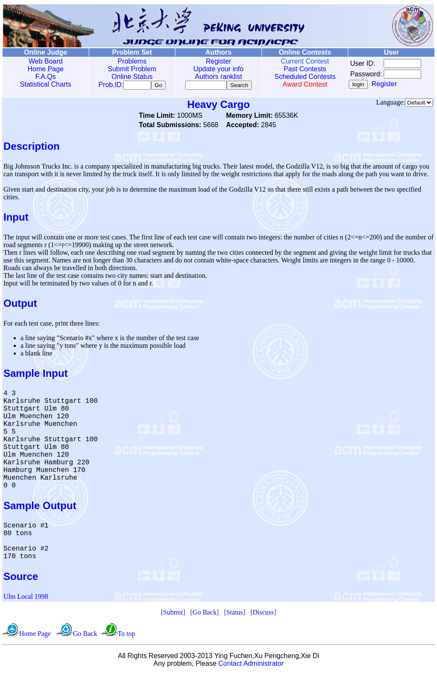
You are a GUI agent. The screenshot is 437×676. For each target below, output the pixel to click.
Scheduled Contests (302, 76)
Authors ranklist (216, 76)
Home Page (45, 69)
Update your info (217, 69)
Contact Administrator (251, 665)
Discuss (263, 614)
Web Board (45, 61)
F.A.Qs (45, 76)
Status (234, 614)
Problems (131, 61)
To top (126, 635)
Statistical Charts (45, 84)
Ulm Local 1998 (25, 598)
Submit (173, 614)
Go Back (204, 614)
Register (217, 61)
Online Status (131, 76)
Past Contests (302, 69)
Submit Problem (131, 69)
